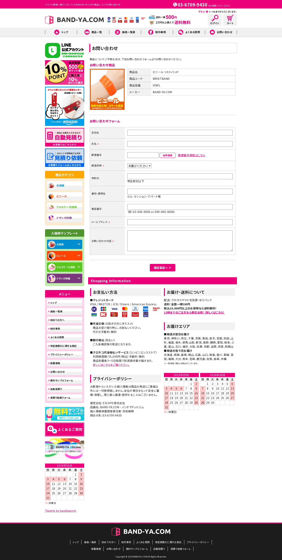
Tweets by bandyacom (60, 511)
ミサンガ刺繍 (64, 218)
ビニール (61, 196)
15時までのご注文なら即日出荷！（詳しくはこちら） (194, 312)
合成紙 (60, 185)
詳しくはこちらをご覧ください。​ (111, 365)
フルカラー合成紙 (66, 207)
